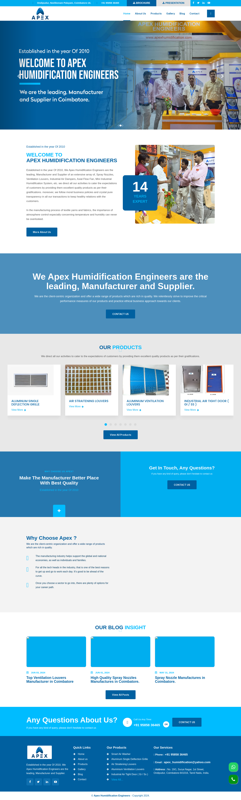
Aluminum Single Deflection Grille (129, 759)
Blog (182, 13)
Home (126, 13)
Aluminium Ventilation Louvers (127, 769)
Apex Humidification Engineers (112, 795)
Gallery (170, 13)
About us (140, 13)
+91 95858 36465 (147, 725)
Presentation (173, 3)
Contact (194, 13)
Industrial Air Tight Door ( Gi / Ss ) (129, 774)
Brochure (141, 3)
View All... (117, 779)
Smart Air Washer (120, 754)
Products (156, 13)
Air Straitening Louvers (123, 764)
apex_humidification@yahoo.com (187, 762)
